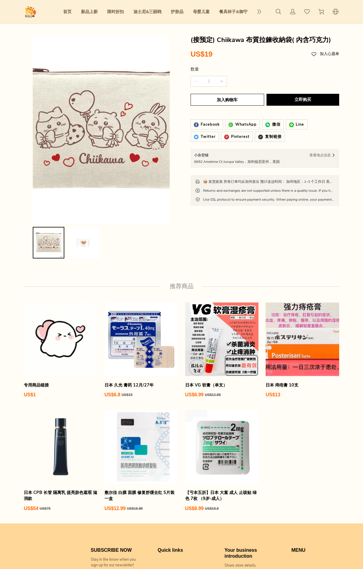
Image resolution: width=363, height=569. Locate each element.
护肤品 (177, 11)
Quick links (170, 499)
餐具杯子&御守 (233, 11)
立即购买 (303, 99)
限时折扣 (115, 11)
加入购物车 (226, 100)
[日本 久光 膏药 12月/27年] (141, 300)
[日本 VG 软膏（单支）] (222, 300)
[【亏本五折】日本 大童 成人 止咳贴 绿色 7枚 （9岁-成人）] (222, 411)
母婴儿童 (201, 11)
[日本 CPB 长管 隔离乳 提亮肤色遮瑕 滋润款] (60, 411)
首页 (67, 11)
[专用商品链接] (60, 300)
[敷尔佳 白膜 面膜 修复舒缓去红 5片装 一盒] (141, 411)
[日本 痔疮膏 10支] (302, 300)
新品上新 (89, 11)
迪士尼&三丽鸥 (147, 11)
